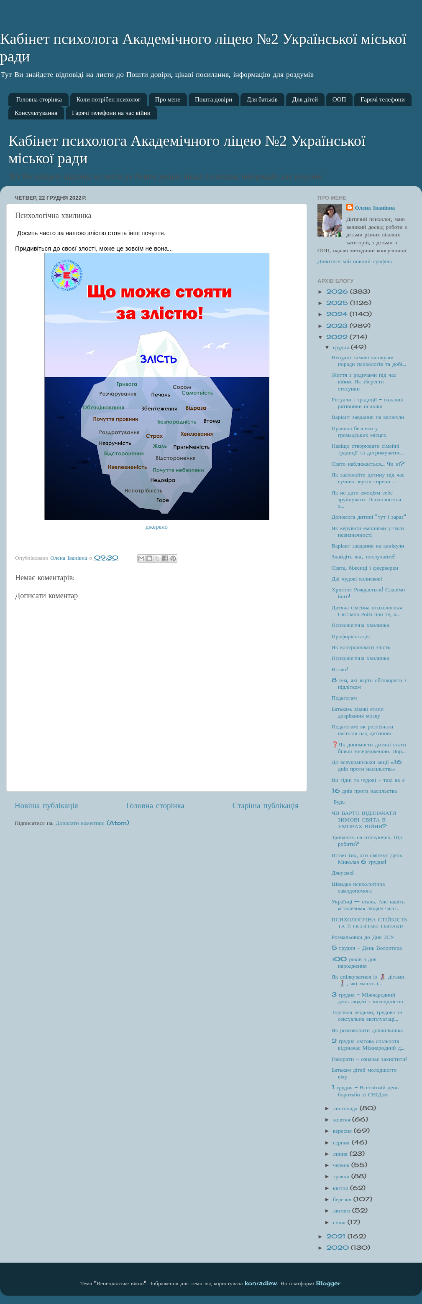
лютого (342, 1210)
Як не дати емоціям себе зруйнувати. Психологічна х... (366, 499)
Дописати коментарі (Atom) (92, 822)
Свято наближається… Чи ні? (368, 463)
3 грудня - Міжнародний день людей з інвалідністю (367, 998)
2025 (338, 302)
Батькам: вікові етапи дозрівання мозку (358, 712)
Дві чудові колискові (357, 578)
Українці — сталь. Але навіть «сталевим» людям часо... (368, 904)
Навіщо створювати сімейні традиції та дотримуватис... (368, 449)
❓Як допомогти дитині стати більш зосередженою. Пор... (369, 747)
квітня (341, 1188)
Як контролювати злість (361, 647)
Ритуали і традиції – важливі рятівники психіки (367, 402)
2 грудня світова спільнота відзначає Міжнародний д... (368, 1044)
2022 (338, 337)
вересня (343, 1130)
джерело (157, 526)
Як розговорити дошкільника (367, 1030)
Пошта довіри (213, 99)
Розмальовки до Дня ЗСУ (363, 937)
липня (341, 1153)
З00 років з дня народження (354, 962)
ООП (339, 99)
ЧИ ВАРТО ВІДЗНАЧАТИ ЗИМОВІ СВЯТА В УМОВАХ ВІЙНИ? (364, 819)
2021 (337, 1236)
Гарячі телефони (383, 99)
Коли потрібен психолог (109, 99)
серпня (342, 1142)
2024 (338, 314)
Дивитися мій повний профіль (354, 261)
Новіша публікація (46, 805)
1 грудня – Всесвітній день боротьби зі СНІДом (365, 1090)
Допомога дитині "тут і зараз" (369, 516)
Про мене (167, 99)
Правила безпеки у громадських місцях (359, 431)
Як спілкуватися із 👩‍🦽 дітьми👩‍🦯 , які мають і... (368, 980)
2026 (338, 291)
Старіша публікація (266, 805)
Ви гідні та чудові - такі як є (368, 779)
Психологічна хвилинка (360, 625)
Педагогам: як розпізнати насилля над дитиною (362, 729)
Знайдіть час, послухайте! (363, 556)
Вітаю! (340, 669)
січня (340, 1222)
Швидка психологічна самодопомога (358, 887)
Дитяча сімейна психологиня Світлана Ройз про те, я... (367, 610)
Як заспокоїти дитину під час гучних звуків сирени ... (368, 478)
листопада (346, 1108)
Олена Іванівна (375, 207)
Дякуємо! (343, 872)
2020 (338, 1247)
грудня (342, 347)
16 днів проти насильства (364, 790)
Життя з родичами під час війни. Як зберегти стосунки (364, 381)
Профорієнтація (351, 636)
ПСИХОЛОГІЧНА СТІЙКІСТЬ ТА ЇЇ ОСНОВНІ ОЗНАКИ (369, 922)
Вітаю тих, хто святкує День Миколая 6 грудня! (367, 858)
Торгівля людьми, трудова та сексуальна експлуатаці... (367, 1015)
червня (342, 1165)
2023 (338, 325)
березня (343, 1199)
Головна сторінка (39, 99)
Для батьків (262, 99)
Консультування (36, 112)
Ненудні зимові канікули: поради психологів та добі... (369, 360)
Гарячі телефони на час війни (111, 112)
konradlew (261, 1283)
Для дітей (305, 99)
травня (342, 1176)
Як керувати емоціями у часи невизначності (368, 531)
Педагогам (344, 697)
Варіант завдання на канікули (368, 417)
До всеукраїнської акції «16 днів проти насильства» (367, 765)
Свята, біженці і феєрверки (365, 567)
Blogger (328, 1283)
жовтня (342, 1119)
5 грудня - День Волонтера (367, 947)
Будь (338, 801)
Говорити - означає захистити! (369, 1058)
